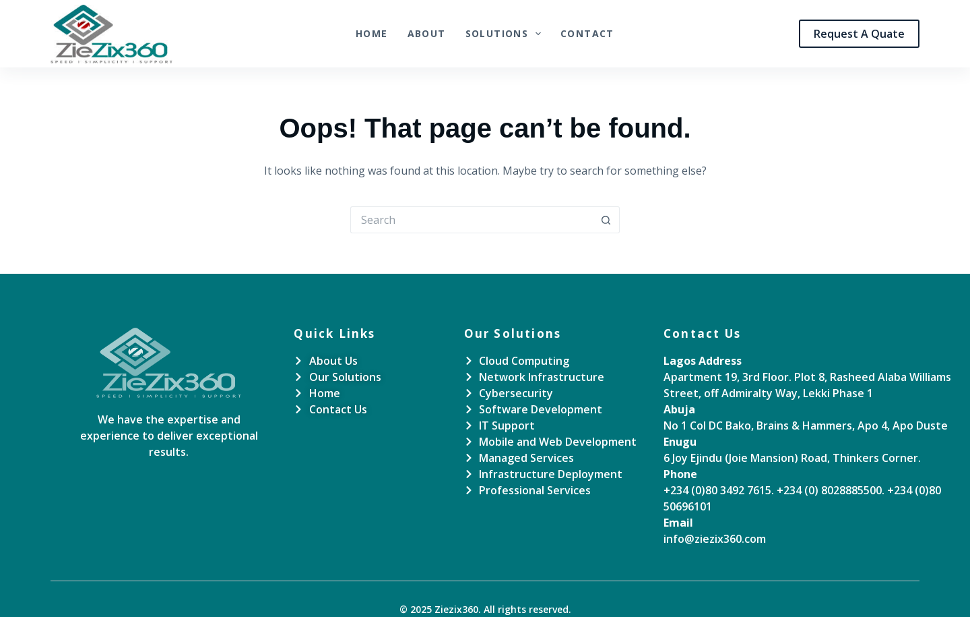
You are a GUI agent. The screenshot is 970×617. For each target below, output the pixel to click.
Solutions (505, 34)
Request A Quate (859, 33)
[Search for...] (471, 219)
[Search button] (606, 219)
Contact (587, 33)
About (427, 33)
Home (372, 33)
